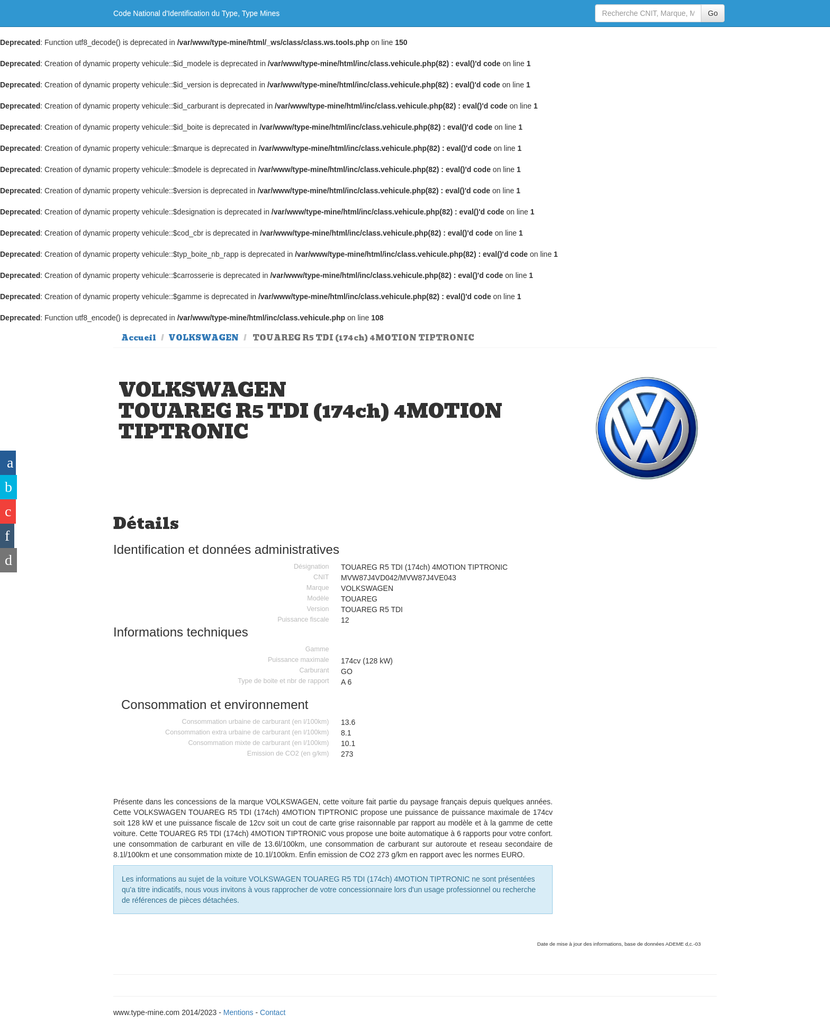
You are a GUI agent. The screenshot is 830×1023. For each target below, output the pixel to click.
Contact (272, 1012)
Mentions (238, 1012)
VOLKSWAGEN (203, 338)
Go (713, 13)
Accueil (138, 338)
